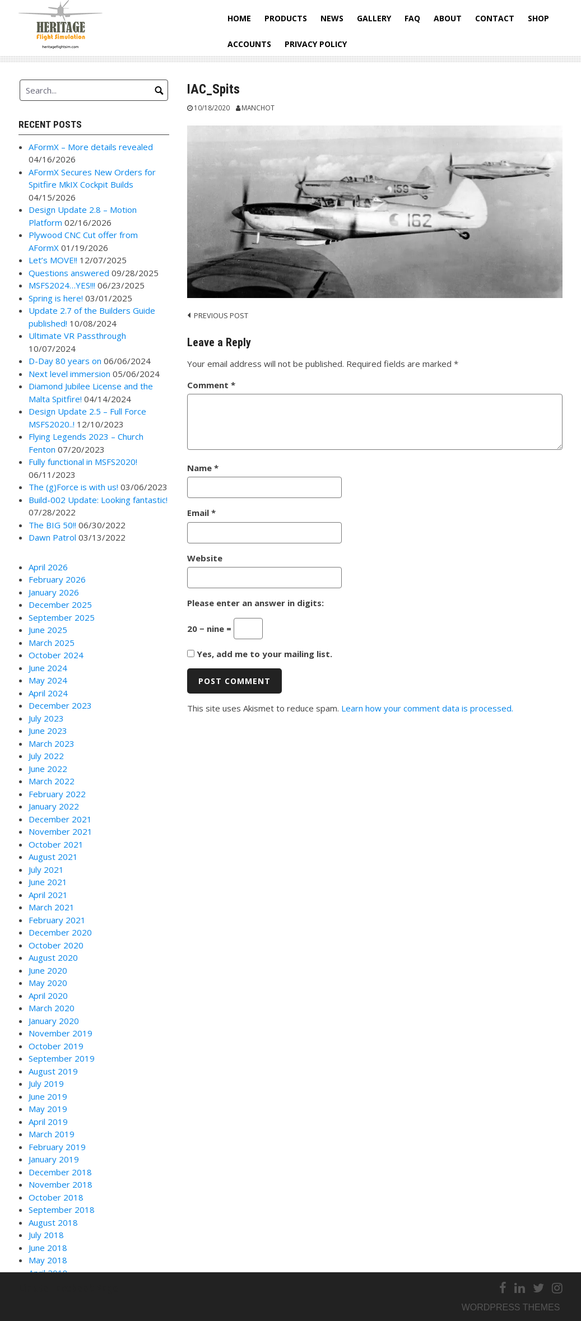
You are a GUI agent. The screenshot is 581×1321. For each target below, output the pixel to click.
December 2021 (60, 819)
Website (204, 558)
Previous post (221, 315)
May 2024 (48, 680)
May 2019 (48, 1108)
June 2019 (48, 1096)
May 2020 (48, 982)
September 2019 (62, 1058)
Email (201, 512)
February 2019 (57, 1146)
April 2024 (48, 693)
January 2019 (54, 1159)
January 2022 (54, 806)
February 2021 (57, 919)
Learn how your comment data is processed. (427, 708)
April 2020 (48, 995)
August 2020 (53, 957)
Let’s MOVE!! (53, 260)
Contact (494, 18)
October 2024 (56, 654)
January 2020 (54, 1020)
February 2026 (57, 579)
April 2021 (48, 894)
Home (239, 18)
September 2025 (62, 617)
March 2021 (52, 907)
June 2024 (48, 667)
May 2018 (48, 1260)
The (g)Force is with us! (73, 486)
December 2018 (60, 1172)
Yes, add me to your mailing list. (259, 653)
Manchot (258, 107)
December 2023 (60, 705)
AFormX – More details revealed (91, 146)
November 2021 (60, 831)
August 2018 (53, 1222)
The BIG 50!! (52, 525)
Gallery (374, 18)
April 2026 (48, 567)
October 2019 (56, 1046)
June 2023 (48, 730)
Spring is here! (56, 298)
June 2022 (48, 768)
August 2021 (53, 856)
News (331, 18)
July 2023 (46, 718)
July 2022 (46, 755)
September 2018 (62, 1209)
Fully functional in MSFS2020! (83, 461)
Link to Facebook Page (68, 1288)
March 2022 (52, 781)
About (448, 18)
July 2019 (46, 1083)
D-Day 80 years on (65, 360)
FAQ (412, 18)
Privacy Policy (316, 44)
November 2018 (60, 1184)
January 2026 (54, 592)
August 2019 (53, 1071)
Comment (211, 384)
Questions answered (69, 272)
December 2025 (60, 604)
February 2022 (57, 793)
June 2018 (48, 1247)
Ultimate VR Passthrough (77, 335)
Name (203, 467)
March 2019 (52, 1133)
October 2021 (56, 844)
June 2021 (48, 881)
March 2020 (52, 1007)
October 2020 (56, 945)
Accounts (249, 44)
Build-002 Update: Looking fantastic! (98, 499)
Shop (538, 18)
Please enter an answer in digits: (255, 602)
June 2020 (48, 970)
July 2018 (46, 1234)
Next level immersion (69, 373)
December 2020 (60, 932)
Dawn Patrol (52, 537)
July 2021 (46, 869)
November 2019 (60, 1033)
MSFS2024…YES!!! (62, 285)
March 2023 (52, 743)
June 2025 (48, 629)
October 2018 (56, 1197)
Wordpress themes (511, 1307)
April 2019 (48, 1121)
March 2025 (52, 642)
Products (285, 18)
